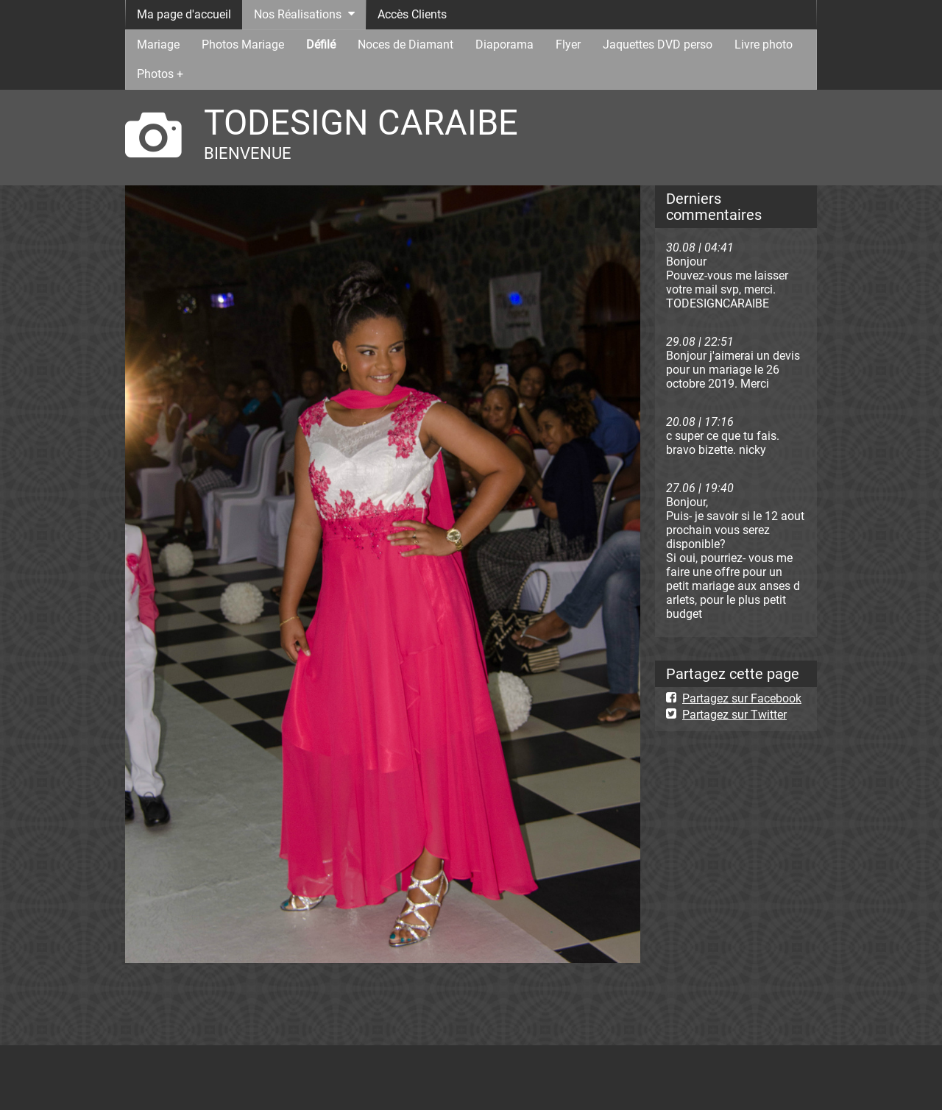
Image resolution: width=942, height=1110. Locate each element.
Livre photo (763, 44)
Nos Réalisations (297, 14)
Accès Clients (412, 14)
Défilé (321, 44)
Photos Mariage (243, 44)
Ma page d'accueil (184, 14)
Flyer (568, 44)
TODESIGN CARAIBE (361, 122)
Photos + (160, 74)
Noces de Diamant (405, 44)
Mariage (158, 44)
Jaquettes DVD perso (657, 44)
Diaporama (504, 44)
